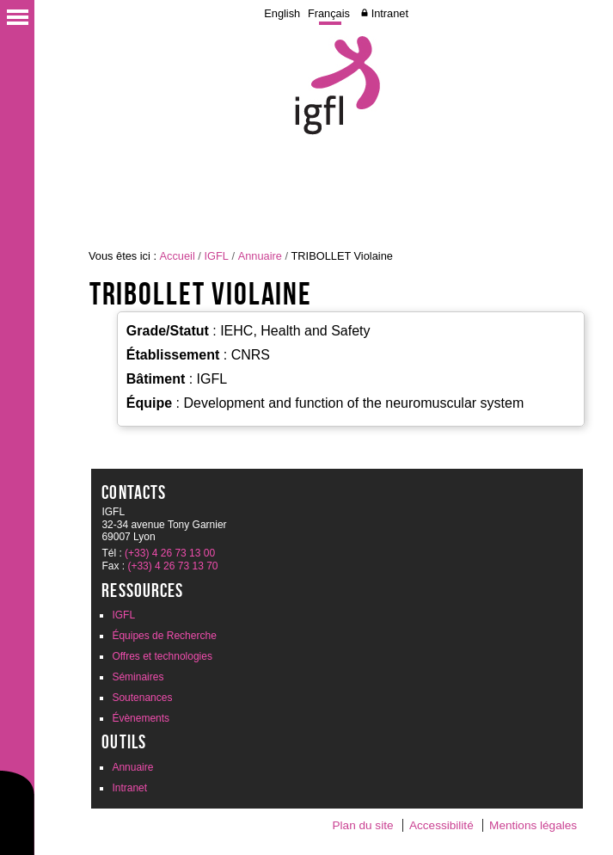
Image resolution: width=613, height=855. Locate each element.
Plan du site (362, 825)
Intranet (389, 13)
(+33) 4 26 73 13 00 (170, 553)
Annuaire (260, 255)
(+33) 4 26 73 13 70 (172, 566)
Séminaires (137, 677)
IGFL (216, 255)
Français (329, 13)
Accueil (177, 255)
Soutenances (142, 698)
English (282, 13)
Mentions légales (533, 825)
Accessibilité (441, 825)
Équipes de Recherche (164, 636)
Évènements (140, 718)
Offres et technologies (162, 656)
